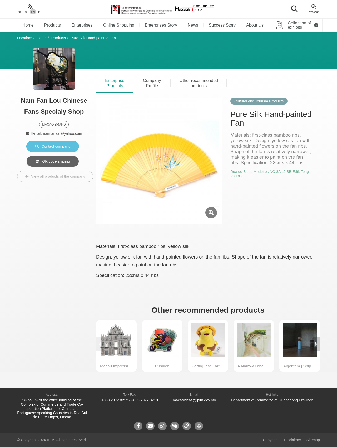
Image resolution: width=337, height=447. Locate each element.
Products (52, 25)
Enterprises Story (161, 25)
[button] (316, 344)
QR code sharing (53, 161)
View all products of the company (55, 176)
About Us (255, 25)
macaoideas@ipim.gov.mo (194, 400)
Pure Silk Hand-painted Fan (93, 38)
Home (28, 25)
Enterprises (82, 25)
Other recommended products (198, 83)
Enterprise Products (114, 83)
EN (33, 11)
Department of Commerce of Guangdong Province (272, 400)
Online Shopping (118, 25)
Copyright (271, 440)
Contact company (52, 146)
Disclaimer (292, 440)
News (193, 25)
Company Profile (152, 83)
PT (40, 11)
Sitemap (313, 440)
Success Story (222, 25)
